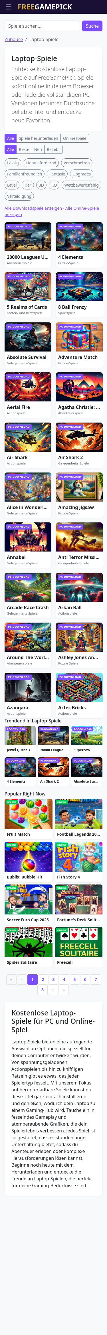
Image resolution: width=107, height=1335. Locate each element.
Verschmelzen (77, 195)
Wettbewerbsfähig (81, 217)
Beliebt (53, 182)
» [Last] (63, 1138)
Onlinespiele (74, 170)
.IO (54, 217)
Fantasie (57, 206)
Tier (27, 217)
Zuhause (14, 72)
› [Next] (53, 1138)
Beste (24, 182)
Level (12, 217)
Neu (38, 182)
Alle (10, 170)
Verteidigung (19, 228)
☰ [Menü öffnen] (9, 6)
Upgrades (81, 206)
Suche (92, 58)
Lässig (13, 195)
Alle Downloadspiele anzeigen (33, 240)
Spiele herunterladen (38, 170)
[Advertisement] (53, 28)
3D (41, 217)
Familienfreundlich (24, 206)
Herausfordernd (41, 195)
